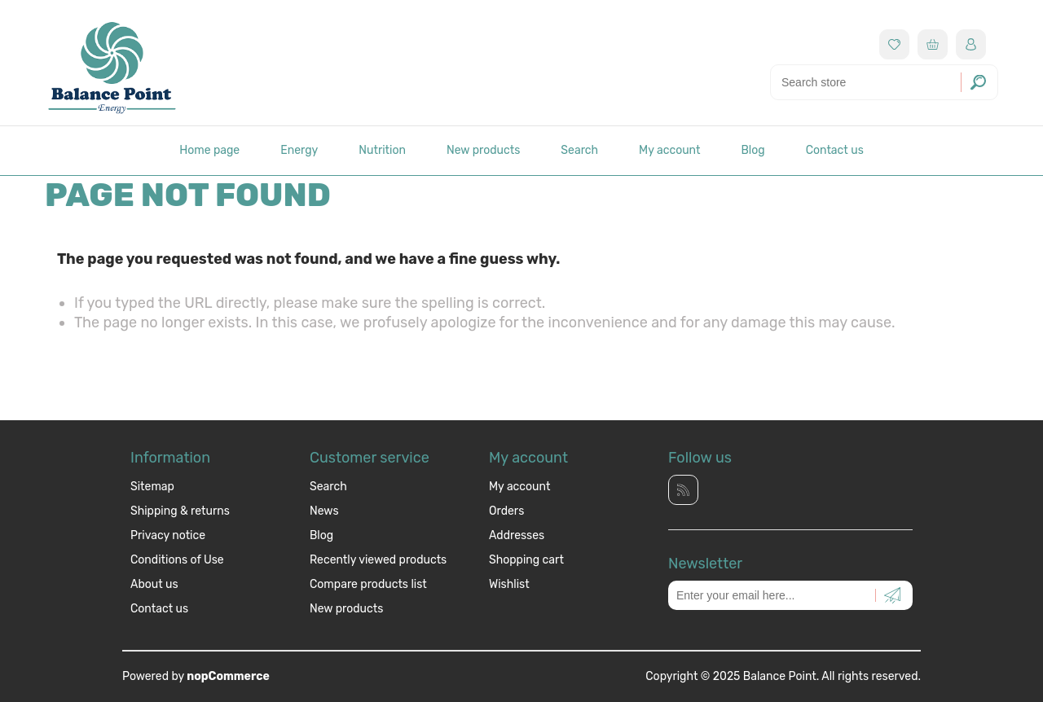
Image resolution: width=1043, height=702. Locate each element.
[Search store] (884, 82)
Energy (299, 150)
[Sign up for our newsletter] (790, 595)
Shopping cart (526, 560)
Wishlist (509, 584)
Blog (752, 150)
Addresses (516, 535)
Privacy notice (167, 535)
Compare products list (368, 584)
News (324, 511)
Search (579, 150)
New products (483, 150)
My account (669, 150)
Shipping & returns (180, 511)
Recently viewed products (378, 560)
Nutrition (382, 150)
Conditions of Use (177, 560)
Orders (506, 511)
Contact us (835, 150)
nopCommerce (228, 676)
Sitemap (152, 487)
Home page (209, 150)
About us (154, 584)
